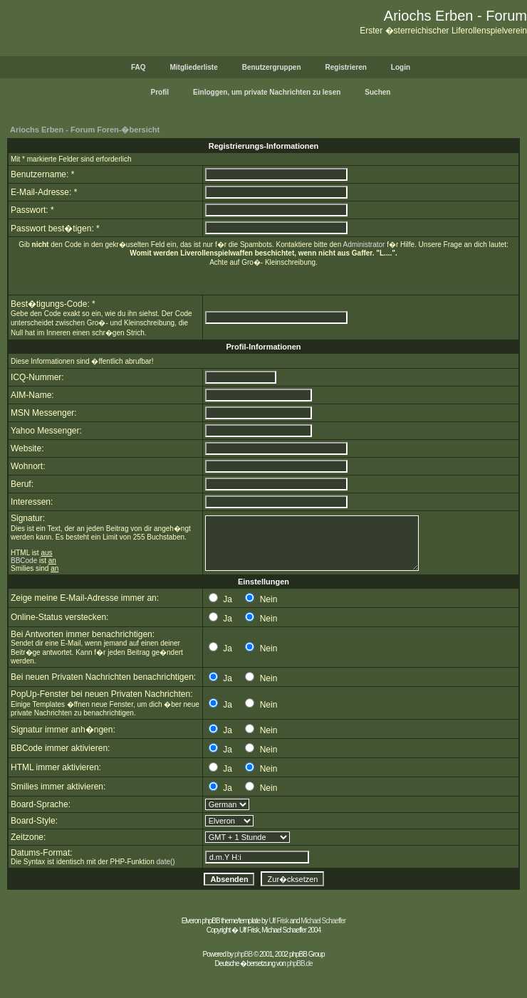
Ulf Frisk (278, 921)
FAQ (138, 67)
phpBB (243, 954)
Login (400, 67)
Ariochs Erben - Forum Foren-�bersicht (85, 129)
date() (166, 862)
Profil (160, 92)
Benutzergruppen (271, 67)
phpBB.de (300, 963)
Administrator (364, 244)
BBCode (24, 560)
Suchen (377, 92)
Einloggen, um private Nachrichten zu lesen (266, 92)
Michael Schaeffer (323, 921)
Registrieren (346, 67)
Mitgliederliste (193, 67)
